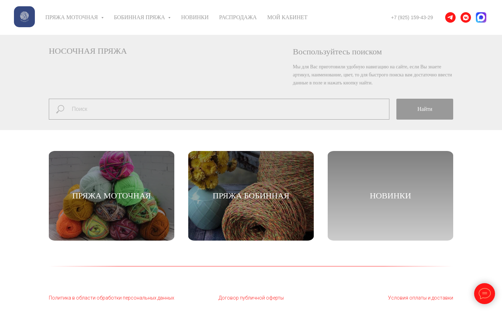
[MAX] (481, 17)
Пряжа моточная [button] (72, 17)
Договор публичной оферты (251, 298)
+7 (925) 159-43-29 (412, 17)
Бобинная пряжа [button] (140, 17)
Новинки (194, 17)
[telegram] (450, 17)
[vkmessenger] (466, 17)
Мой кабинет (287, 17)
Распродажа (238, 17)
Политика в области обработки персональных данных (111, 298)
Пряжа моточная (111, 195)
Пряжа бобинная (251, 195)
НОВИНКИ (390, 195)
